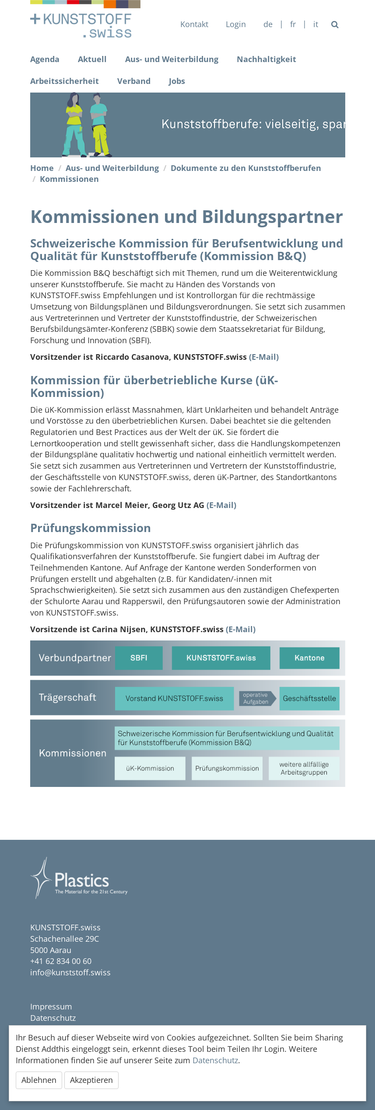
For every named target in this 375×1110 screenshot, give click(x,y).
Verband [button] (134, 81)
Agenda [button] (45, 59)
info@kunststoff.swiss (70, 972)
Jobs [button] (177, 81)
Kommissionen (69, 179)
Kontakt (194, 24)
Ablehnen (38, 1080)
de (268, 24)
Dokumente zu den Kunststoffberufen (246, 168)
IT (315, 24)
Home (42, 168)
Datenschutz (53, 1018)
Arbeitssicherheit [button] (64, 81)
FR (293, 24)
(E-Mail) (264, 356)
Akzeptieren (91, 1080)
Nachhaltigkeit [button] (266, 59)
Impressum (51, 1006)
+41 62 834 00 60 (60, 961)
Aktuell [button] (92, 59)
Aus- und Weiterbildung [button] (171, 59)
